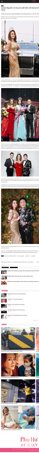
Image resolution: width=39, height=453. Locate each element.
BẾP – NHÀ (36, 449)
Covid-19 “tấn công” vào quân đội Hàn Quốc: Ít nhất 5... (12, 351)
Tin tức (5, 4)
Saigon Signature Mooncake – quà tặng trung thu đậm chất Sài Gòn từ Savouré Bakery (17, 262)
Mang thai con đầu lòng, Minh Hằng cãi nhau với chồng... (17, 315)
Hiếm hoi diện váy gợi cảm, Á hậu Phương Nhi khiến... (17, 293)
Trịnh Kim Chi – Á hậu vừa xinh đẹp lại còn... (15, 299)
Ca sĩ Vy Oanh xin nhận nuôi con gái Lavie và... (10, 377)
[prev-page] (2, 287)
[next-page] (3, 287)
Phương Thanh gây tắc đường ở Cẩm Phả (9, 403)
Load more (36, 320)
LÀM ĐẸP (32, 449)
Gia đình (19, 449)
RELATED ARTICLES (5, 267)
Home (2, 4)
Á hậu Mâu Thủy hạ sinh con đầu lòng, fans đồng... (11, 429)
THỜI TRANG (28, 449)
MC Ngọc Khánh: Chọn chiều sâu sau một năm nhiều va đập (20, 276)
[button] (2, 1)
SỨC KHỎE (23, 449)
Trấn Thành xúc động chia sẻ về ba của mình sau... (16, 309)
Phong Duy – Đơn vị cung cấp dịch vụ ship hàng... (16, 304)
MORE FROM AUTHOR (13, 267)
